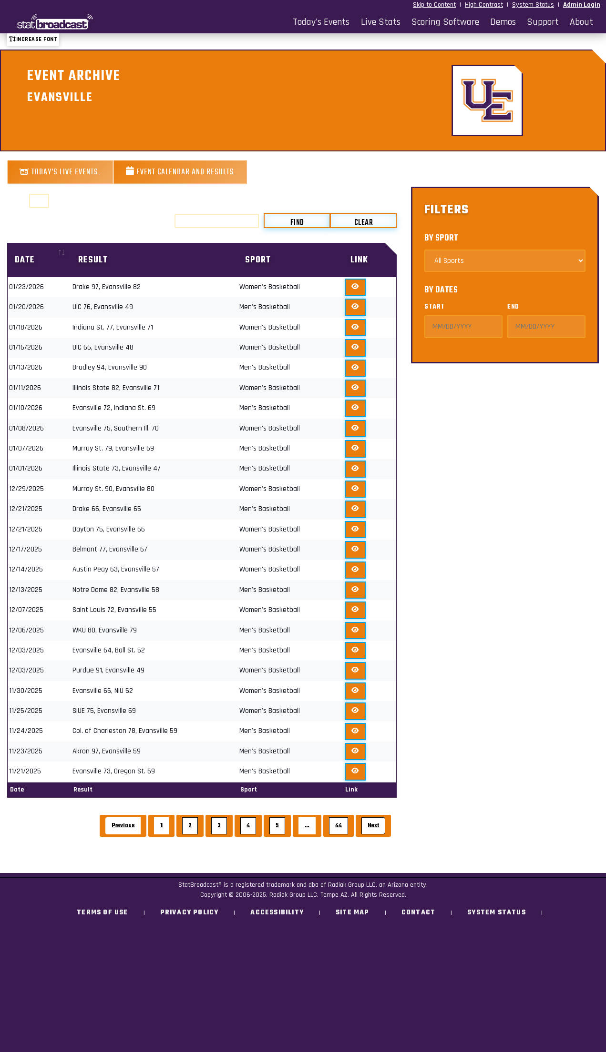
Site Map (353, 912)
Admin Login (581, 4)
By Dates (441, 290)
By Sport (441, 238)
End (513, 306)
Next (373, 826)
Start (434, 306)
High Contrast (484, 4)
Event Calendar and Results (180, 172)
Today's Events (321, 22)
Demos (503, 22)
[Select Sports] (504, 261)
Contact (418, 912)
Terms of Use (102, 912)
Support (543, 22)
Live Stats (381, 22)
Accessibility (277, 912)
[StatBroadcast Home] (81, 21)
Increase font (33, 39)
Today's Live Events (60, 172)
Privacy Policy (189, 912)
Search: (205, 221)
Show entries (41, 201)
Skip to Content (434, 4)
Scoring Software (445, 22)
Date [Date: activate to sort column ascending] (25, 260)
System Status (533, 4)
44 (338, 826)
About (581, 22)
